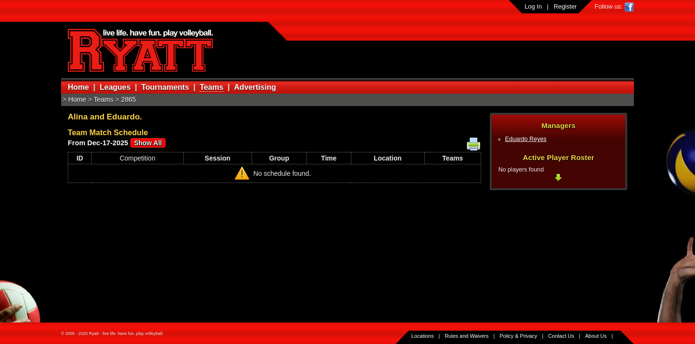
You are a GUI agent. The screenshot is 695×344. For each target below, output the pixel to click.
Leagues (115, 87)
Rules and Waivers (467, 336)
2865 (128, 99)
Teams (211, 87)
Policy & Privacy (518, 336)
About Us (596, 336)
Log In (533, 6)
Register (565, 6)
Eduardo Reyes (526, 139)
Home (78, 87)
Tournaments (165, 87)
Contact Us (561, 336)
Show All (148, 143)
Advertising (255, 87)
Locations (422, 336)
